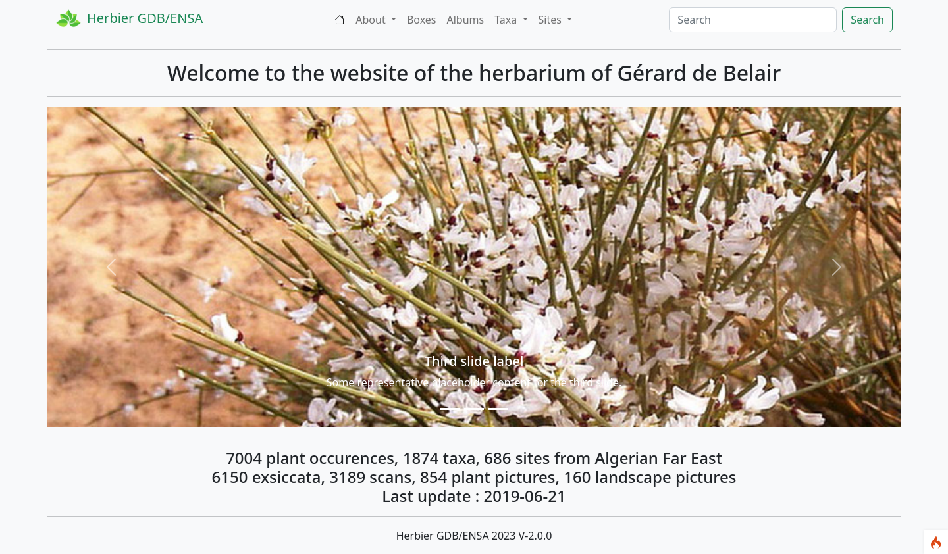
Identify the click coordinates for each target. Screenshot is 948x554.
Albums (466, 20)
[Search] (753, 19)
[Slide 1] (450, 408)
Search (867, 20)
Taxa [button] (506, 20)
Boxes (421, 20)
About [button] (372, 20)
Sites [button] (552, 20)
